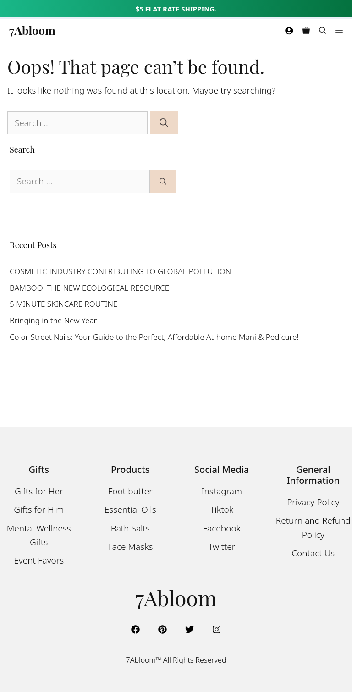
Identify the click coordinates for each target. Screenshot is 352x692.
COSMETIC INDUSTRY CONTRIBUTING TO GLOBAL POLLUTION (120, 271)
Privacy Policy (313, 502)
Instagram (222, 491)
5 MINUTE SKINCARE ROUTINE (63, 304)
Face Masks (130, 547)
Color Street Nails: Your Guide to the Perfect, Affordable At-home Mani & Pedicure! (154, 337)
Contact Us (313, 553)
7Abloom (32, 30)
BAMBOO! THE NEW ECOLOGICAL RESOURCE (89, 287)
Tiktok (221, 509)
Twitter (221, 547)
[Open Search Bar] (322, 30)
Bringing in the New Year (53, 320)
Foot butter (130, 491)
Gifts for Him (39, 509)
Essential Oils (130, 509)
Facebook (222, 528)
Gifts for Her (39, 491)
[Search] (164, 123)
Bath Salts (130, 528)
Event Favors (39, 560)
